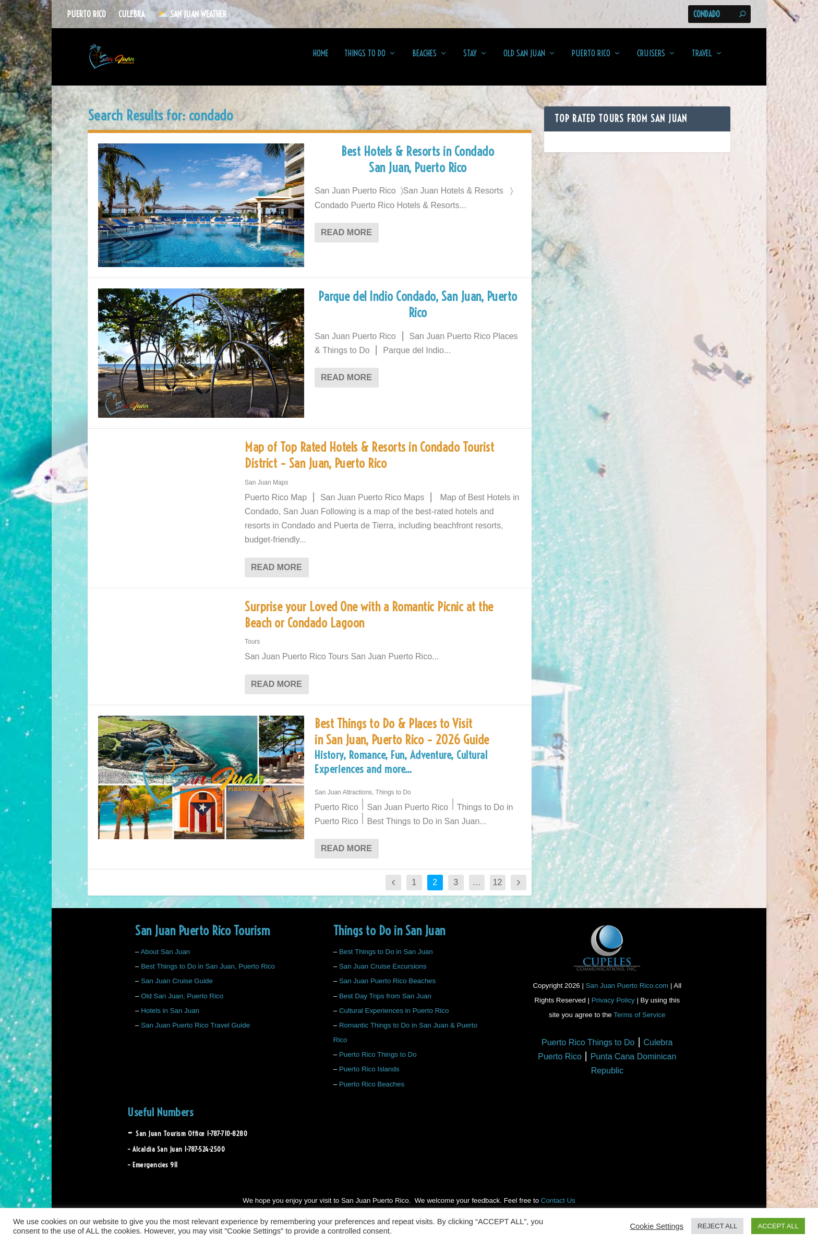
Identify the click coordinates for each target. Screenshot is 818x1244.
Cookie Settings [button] (656, 1226)
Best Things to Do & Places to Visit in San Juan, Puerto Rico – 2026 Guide (418, 756)
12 (497, 889)
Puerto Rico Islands (369, 1076)
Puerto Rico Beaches (371, 1091)
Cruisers (651, 61)
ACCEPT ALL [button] (778, 1226)
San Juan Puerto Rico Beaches (387, 988)
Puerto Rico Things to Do (378, 1062)
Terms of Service (639, 1022)
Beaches (424, 61)
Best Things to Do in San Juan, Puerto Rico (208, 973)
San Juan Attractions (343, 799)
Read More (346, 239)
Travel (702, 61)
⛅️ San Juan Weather (192, 14)
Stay (470, 61)
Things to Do (365, 61)
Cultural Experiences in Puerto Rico (394, 1018)
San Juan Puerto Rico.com (627, 993)
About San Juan (165, 959)
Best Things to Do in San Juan (386, 959)
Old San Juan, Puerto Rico (182, 1003)
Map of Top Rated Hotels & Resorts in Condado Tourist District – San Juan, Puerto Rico (369, 462)
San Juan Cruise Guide (177, 988)
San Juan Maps (266, 489)
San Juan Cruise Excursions (382, 973)
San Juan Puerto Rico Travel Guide (195, 1032)
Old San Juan (524, 61)
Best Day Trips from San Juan (385, 1003)
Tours (252, 649)
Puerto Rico (86, 14)
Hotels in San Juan (170, 1018)
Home (321, 61)
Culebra (131, 14)
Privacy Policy (613, 1007)
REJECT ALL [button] (717, 1226)
